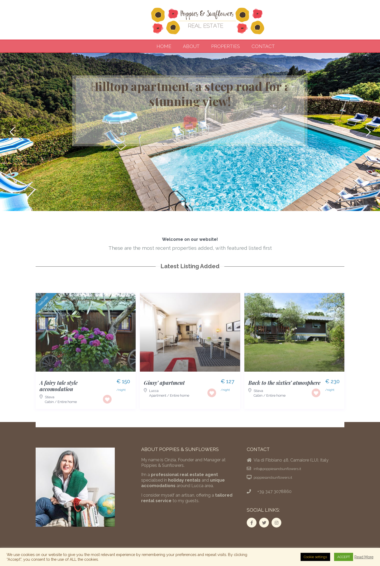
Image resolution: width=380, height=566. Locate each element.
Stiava (49, 397)
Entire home (67, 402)
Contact (263, 46)
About (191, 46)
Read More (363, 557)
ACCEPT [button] (343, 557)
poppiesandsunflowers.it (273, 477)
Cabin (49, 402)
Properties (225, 46)
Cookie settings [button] (315, 557)
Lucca (154, 391)
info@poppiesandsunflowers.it (277, 469)
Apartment (157, 395)
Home (163, 46)
